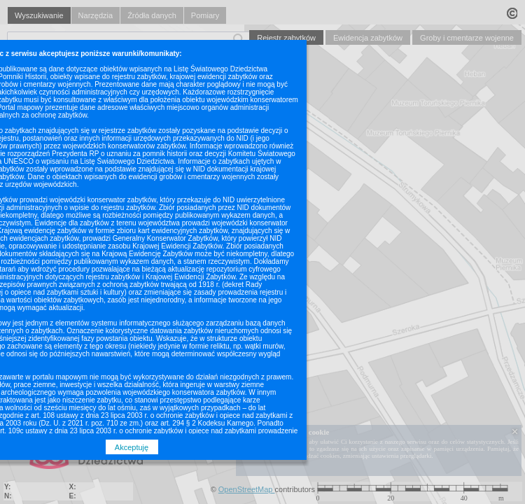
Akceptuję (131, 447)
